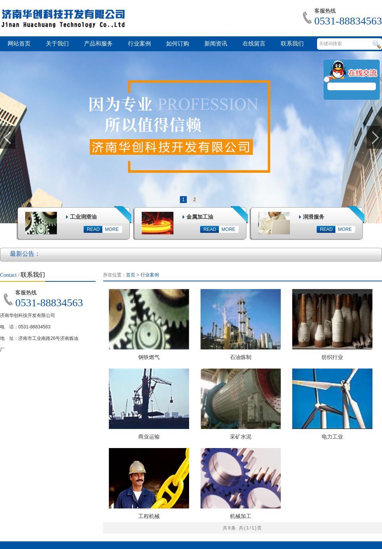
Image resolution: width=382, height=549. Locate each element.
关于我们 (57, 44)
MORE (112, 229)
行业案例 (139, 44)
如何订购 (177, 44)
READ (93, 229)
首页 (130, 275)
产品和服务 (98, 44)
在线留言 (254, 44)
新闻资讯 (215, 44)
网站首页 (19, 44)
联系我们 (292, 44)
